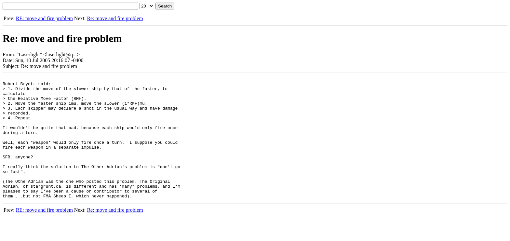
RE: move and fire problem (44, 18)
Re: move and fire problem (115, 18)
